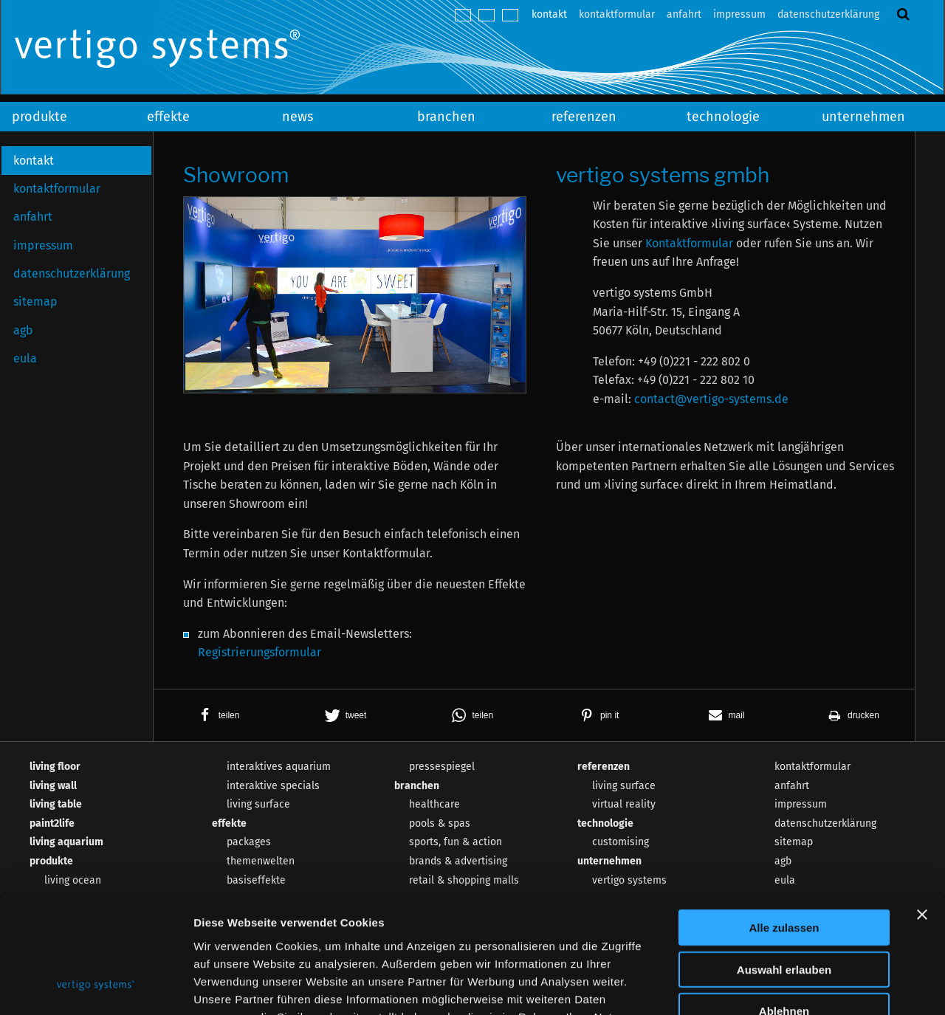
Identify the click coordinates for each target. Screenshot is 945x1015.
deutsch (463, 15)
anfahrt (684, 14)
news (297, 117)
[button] (217, 715)
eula (25, 358)
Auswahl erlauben (784, 862)
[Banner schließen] (922, 807)
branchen (446, 117)
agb (23, 330)
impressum (739, 14)
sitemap (35, 302)
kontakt (549, 14)
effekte (168, 117)
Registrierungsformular (259, 652)
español (510, 15)
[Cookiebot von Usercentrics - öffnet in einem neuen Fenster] (95, 986)
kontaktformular (617, 14)
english (486, 15)
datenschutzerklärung (828, 14)
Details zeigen (785, 986)
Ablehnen (784, 903)
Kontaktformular (689, 243)
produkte (39, 117)
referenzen (583, 117)
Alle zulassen (784, 819)
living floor (55, 766)
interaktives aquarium (279, 766)
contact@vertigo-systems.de (711, 399)
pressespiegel (442, 766)
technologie (723, 117)
